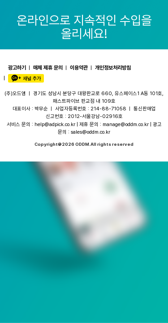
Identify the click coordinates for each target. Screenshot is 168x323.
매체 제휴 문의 (48, 68)
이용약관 (79, 68)
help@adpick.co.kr (54, 124)
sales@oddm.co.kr (90, 132)
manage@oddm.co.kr (126, 124)
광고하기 (17, 68)
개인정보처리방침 (113, 68)
